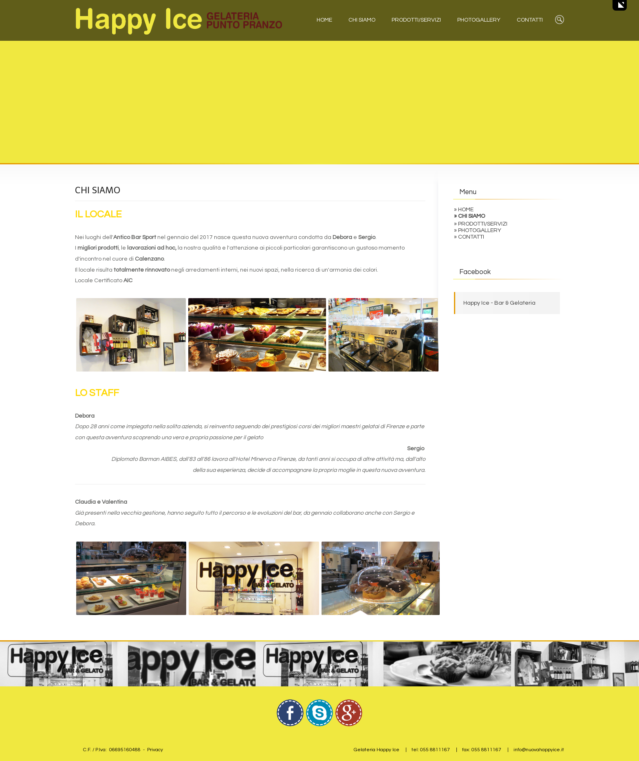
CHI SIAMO (361, 20)
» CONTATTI (469, 237)
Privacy (155, 749)
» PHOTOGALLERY (477, 230)
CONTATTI (530, 20)
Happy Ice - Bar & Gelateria (499, 303)
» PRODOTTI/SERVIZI (480, 224)
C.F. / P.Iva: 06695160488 (112, 749)
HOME (324, 20)
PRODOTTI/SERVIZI (416, 20)
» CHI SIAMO (469, 216)
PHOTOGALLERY (478, 20)
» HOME (464, 209)
